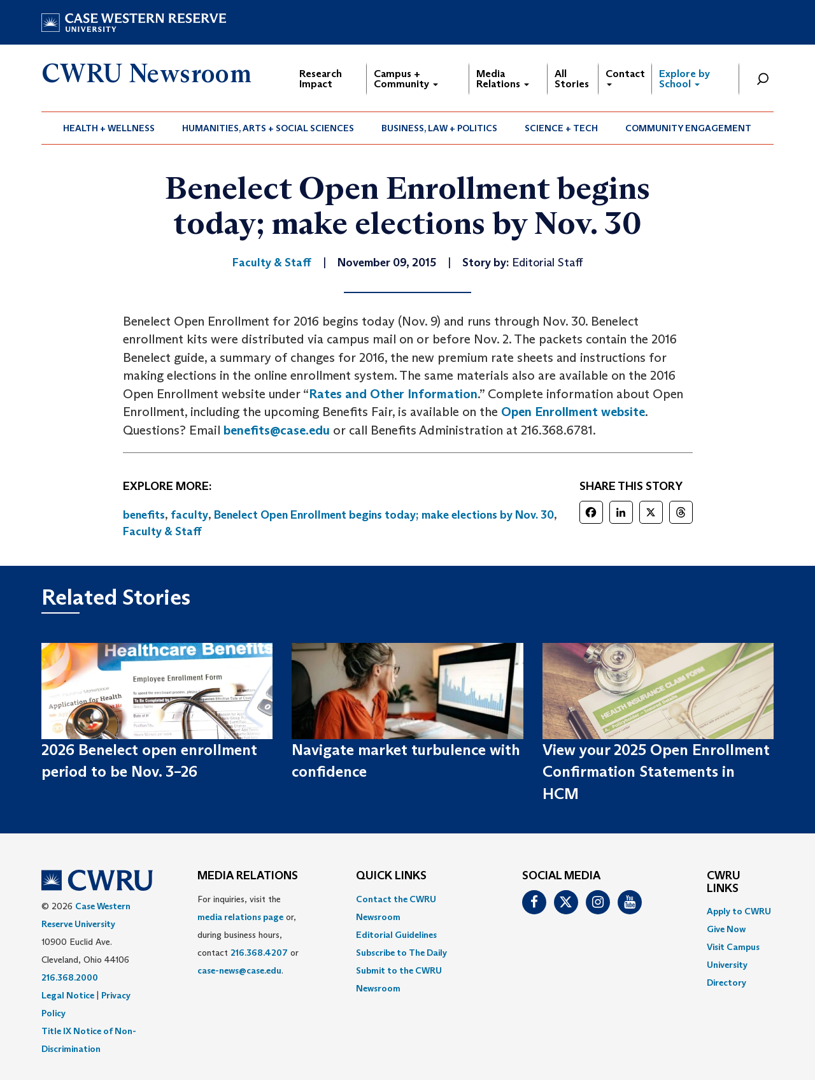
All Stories (572, 79)
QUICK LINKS (391, 876)
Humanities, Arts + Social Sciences (268, 128)
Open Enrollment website (573, 411)
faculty (189, 515)
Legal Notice (67, 995)
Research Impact (320, 79)
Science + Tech (561, 128)
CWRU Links (724, 882)
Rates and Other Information (393, 393)
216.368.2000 (69, 977)
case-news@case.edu (239, 970)
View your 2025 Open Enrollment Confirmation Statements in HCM (656, 771)
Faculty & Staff (162, 531)
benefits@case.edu (276, 430)
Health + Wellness (109, 128)
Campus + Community (406, 79)
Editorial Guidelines (396, 934)
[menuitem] (109, 128)
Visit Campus (733, 947)
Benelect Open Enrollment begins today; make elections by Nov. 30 (384, 515)
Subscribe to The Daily (401, 952)
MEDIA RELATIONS (247, 876)
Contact (625, 77)
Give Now (726, 929)
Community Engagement (688, 128)
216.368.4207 (259, 952)
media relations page (240, 917)
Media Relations (502, 79)
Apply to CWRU (739, 911)
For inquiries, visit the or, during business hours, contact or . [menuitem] (248, 934)
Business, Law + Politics (439, 128)
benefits (144, 515)
